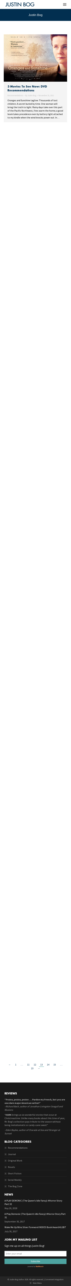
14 (48, 1064)
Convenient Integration (54, 1279)
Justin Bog (35, 15)
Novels (11, 1167)
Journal (12, 1154)
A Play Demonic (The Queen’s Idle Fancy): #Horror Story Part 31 (35, 1215)
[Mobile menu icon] (65, 4)
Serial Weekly (15, 1179)
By (30, 95)
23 (32, 1068)
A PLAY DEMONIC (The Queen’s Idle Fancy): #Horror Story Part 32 (33, 1202)
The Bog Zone (15, 1186)
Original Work (15, 1160)
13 (41, 1064)
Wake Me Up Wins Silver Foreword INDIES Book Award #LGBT (35, 1227)
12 (35, 1064)
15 (54, 1064)
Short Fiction (14, 1173)
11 (28, 1064)
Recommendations (15, 95)
